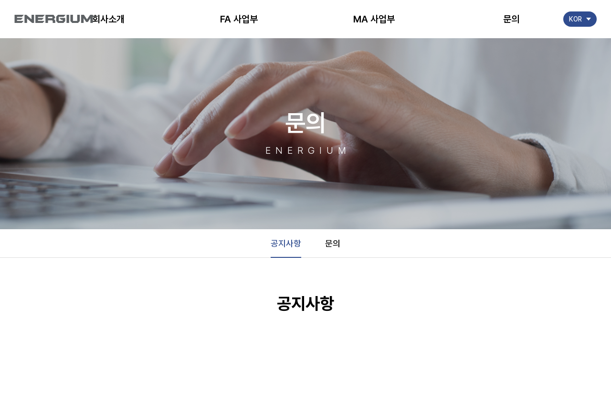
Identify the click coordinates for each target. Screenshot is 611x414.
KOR (575, 19)
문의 (511, 19)
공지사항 (286, 243)
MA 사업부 (374, 19)
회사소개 (108, 19)
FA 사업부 (239, 19)
